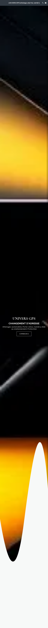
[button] (2, 3)
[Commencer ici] (24, 334)
